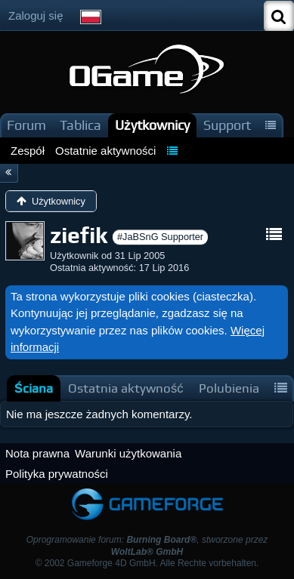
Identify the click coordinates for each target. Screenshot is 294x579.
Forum (26, 125)
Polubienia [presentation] (229, 388)
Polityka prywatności (56, 473)
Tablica (80, 125)
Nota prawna (37, 453)
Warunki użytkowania (128, 453)
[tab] (33, 388)
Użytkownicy (152, 125)
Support (227, 125)
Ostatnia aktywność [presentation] (126, 388)
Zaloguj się (35, 15)
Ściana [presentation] (33, 388)
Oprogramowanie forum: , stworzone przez (147, 545)
